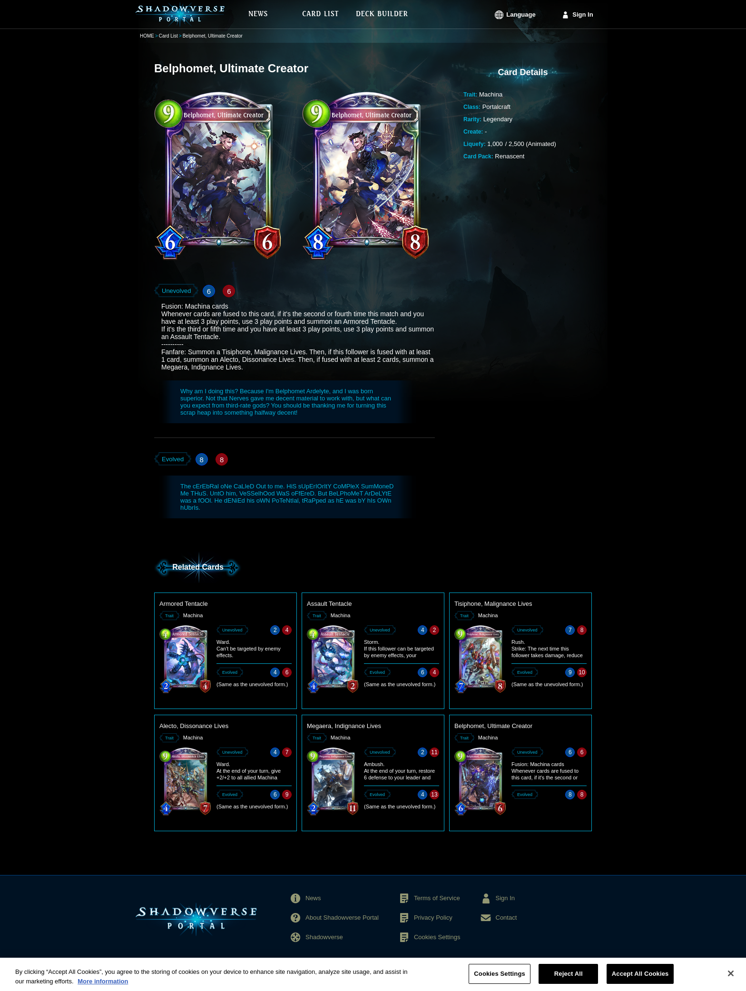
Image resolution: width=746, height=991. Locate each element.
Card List (168, 36)
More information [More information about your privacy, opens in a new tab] (103, 985)
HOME (147, 36)
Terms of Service (437, 898)
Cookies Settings (437, 937)
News (313, 898)
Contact (506, 917)
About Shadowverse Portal (342, 917)
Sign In (582, 14)
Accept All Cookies (640, 977)
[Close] (730, 977)
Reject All (568, 977)
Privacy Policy (433, 917)
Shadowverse (324, 937)
